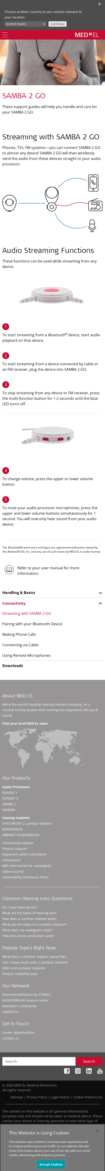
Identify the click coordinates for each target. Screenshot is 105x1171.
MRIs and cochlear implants (23, 968)
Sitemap (16, 1097)
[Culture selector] (25, 24)
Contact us (10, 1038)
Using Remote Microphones (26, 655)
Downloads (12, 665)
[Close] (98, 1133)
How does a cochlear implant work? (29, 919)
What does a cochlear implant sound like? (34, 956)
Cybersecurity (12, 871)
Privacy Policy (37, 1097)
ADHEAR (8, 810)
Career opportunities (18, 1032)
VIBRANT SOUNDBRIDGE (21, 835)
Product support (14, 848)
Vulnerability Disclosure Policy (25, 877)
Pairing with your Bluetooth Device (32, 623)
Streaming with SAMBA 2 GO (26, 613)
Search (89, 1061)
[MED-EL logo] (87, 34)
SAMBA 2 (9, 804)
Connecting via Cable (20, 644)
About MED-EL (17, 696)
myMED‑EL (10, 1011)
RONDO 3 (9, 792)
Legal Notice (60, 1097)
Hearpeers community (19, 1006)
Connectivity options (18, 843)
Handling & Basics (18, 592)
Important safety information (24, 854)
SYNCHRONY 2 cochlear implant (26, 823)
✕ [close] (99, 4)
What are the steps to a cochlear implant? (34, 924)
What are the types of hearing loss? (29, 913)
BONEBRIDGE (12, 829)
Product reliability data (19, 974)
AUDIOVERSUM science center (25, 1000)
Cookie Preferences (88, 1097)
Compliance (11, 860)
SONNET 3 (10, 798)
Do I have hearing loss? (20, 907)
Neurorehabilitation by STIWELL (26, 994)
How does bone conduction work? (28, 936)
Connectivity (14, 603)
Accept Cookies (51, 1166)
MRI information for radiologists (26, 866)
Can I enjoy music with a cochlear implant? (35, 962)
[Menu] (5, 34)
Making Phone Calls (19, 634)
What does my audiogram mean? (27, 930)
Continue (58, 24)
